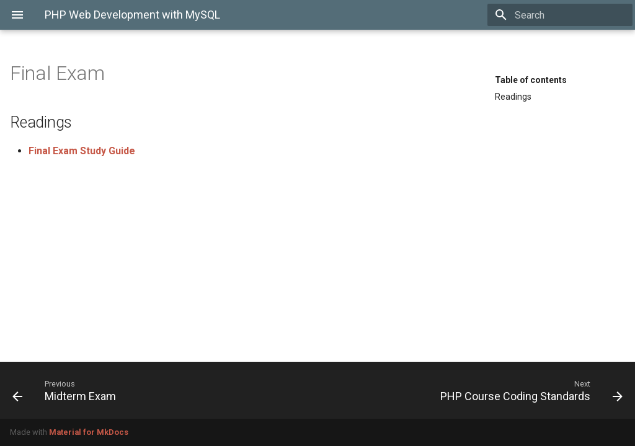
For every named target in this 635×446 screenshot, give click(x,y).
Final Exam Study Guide (82, 151)
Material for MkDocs (88, 432)
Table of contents (531, 80)
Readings (513, 97)
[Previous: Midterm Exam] (160, 390)
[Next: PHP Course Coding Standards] (475, 390)
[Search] (560, 15)
